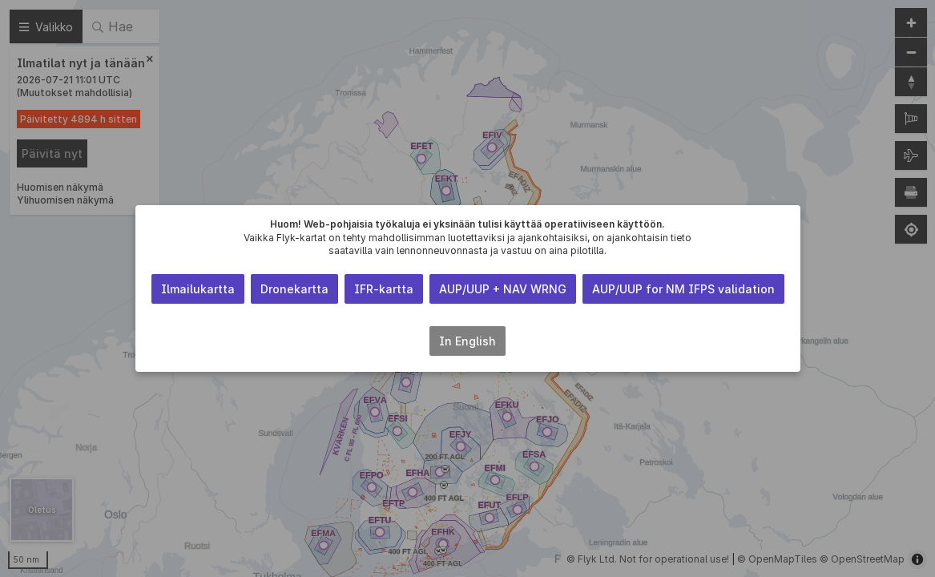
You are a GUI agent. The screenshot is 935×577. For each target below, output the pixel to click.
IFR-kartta (383, 289)
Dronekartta (294, 289)
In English (467, 341)
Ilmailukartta (198, 289)
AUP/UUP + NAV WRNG (502, 289)
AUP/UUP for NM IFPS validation (683, 289)
